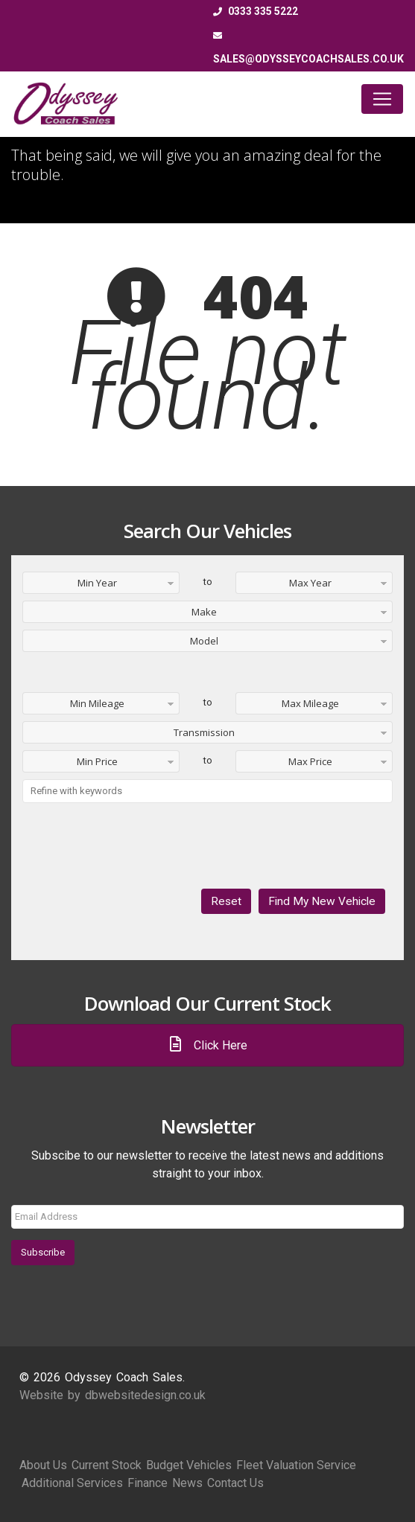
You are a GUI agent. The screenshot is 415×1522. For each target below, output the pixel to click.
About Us (43, 1465)
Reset (226, 901)
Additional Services (72, 1483)
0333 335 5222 (255, 11)
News (187, 1483)
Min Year (97, 582)
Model (204, 641)
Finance (147, 1483)
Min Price (97, 761)
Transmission (204, 732)
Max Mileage (310, 703)
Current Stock (107, 1465)
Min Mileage (97, 703)
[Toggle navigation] (382, 99)
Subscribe (43, 1252)
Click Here (207, 1045)
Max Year (310, 582)
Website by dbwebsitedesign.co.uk (112, 1395)
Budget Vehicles (189, 1465)
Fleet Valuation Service (296, 1465)
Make (204, 611)
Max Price (310, 761)
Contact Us (235, 1483)
